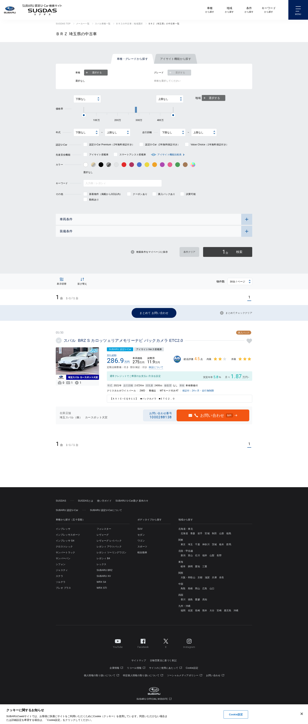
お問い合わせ (215, 675)
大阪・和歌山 (188, 577)
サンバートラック (65, 552)
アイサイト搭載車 (99, 154)
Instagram (189, 642)
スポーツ (142, 546)
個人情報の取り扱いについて (101, 675)
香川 (183, 599)
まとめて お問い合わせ (154, 313)
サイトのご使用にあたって (165, 668)
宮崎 (219, 610)
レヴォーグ (103, 534)
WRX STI (102, 588)
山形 (221, 533)
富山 (190, 555)
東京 (183, 544)
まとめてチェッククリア (236, 313)
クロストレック (64, 546)
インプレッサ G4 (65, 540)
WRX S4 (101, 582)
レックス (101, 564)
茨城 (214, 544)
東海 (180, 562)
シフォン (60, 564)
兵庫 (214, 577)
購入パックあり (166, 194)
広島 (204, 588)
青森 (192, 533)
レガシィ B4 (103, 558)
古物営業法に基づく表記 (163, 660)
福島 (228, 533)
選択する (93, 73)
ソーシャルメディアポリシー (184, 675)
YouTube (118, 642)
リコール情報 (136, 668)
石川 (197, 555)
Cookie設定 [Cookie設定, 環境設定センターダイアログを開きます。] (236, 714)
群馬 (228, 544)
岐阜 (183, 566)
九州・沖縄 (184, 606)
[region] (154, 714)
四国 (180, 595)
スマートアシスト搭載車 (132, 154)
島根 (190, 588)
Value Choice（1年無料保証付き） (210, 144)
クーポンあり (140, 194)
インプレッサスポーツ (68, 534)
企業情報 (116, 668)
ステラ (59, 576)
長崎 (197, 610)
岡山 (197, 588)
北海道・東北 (185, 529)
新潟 (183, 555)
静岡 (190, 566)
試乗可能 (191, 194)
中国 (180, 584)
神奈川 (206, 544)
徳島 (190, 599)
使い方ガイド (104, 500)
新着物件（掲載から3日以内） (105, 194)
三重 (204, 566)
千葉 (197, 544)
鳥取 (183, 588)
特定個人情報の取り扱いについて (143, 675)
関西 (180, 573)
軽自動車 (142, 552)
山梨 (212, 555)
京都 (200, 577)
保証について (156, 367)
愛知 (197, 566)
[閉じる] (301, 713)
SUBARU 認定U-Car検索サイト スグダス (42, 10)
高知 (204, 599)
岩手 (200, 533)
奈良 (221, 577)
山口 (212, 588)
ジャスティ (62, 570)
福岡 (183, 610)
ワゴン (141, 540)
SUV (140, 529)
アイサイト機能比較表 (169, 154)
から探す (209, 9)
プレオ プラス (63, 588)
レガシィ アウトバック (109, 546)
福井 (204, 555)
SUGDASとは (85, 500)
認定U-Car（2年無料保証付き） (162, 144)
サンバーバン (63, 558)
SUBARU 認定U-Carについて (106, 510)
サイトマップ (138, 660)
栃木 (221, 544)
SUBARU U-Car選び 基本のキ (132, 500)
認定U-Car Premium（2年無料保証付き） (111, 144)
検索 (232, 252)
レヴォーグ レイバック (109, 540)
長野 (219, 555)
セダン (141, 534)
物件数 (220, 281)
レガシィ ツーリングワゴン (111, 552)
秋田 (214, 533)
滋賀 (207, 577)
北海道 (184, 533)
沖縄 (236, 610)
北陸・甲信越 (185, 551)
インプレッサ (63, 529)
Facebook (143, 642)
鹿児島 (227, 610)
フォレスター (104, 529)
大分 (212, 610)
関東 (180, 540)
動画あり (94, 199)
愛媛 (197, 599)
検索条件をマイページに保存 (149, 252)
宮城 (207, 533)
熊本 (204, 610)
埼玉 (190, 544)
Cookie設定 (192, 668)
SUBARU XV (104, 576)
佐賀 (190, 610)
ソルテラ (60, 582)
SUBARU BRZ (105, 570)
